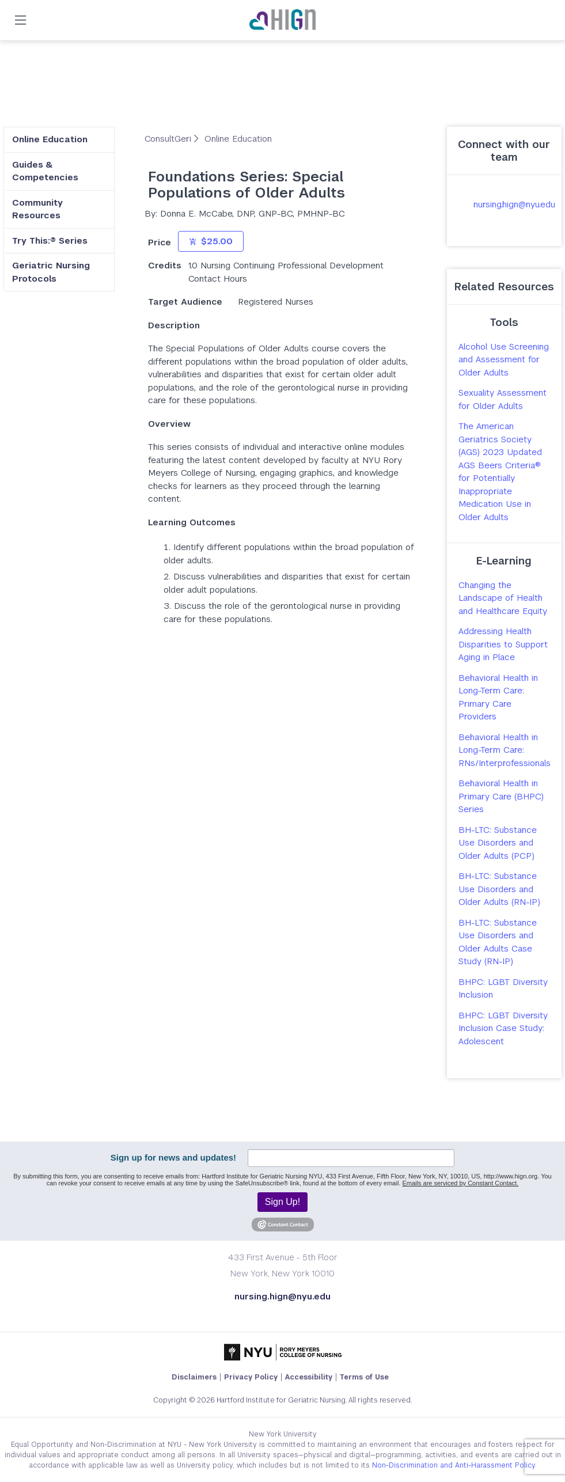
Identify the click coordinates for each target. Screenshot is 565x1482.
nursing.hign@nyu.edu (514, 204)
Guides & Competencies (45, 171)
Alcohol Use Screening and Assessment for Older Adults (503, 359)
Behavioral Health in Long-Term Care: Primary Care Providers (498, 697)
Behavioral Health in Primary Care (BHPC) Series (501, 796)
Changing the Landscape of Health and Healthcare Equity (502, 597)
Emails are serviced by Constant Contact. (460, 1183)
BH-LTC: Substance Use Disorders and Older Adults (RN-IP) (499, 888)
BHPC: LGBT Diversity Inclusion (503, 988)
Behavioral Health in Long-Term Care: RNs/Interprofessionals (504, 749)
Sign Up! (282, 1202)
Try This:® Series (50, 240)
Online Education (50, 139)
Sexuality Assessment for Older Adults (502, 399)
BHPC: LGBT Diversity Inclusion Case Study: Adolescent (503, 1028)
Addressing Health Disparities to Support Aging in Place (503, 644)
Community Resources (37, 209)
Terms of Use (364, 1377)
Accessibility (308, 1377)
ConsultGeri (169, 138)
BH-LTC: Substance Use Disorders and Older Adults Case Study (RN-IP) (497, 942)
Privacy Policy (251, 1377)
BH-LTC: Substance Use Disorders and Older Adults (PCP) (497, 842)
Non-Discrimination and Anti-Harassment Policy (453, 1465)
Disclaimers (194, 1377)
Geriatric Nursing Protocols (51, 272)
